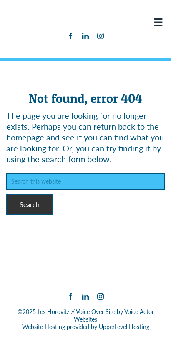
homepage (25, 137)
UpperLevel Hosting (124, 326)
